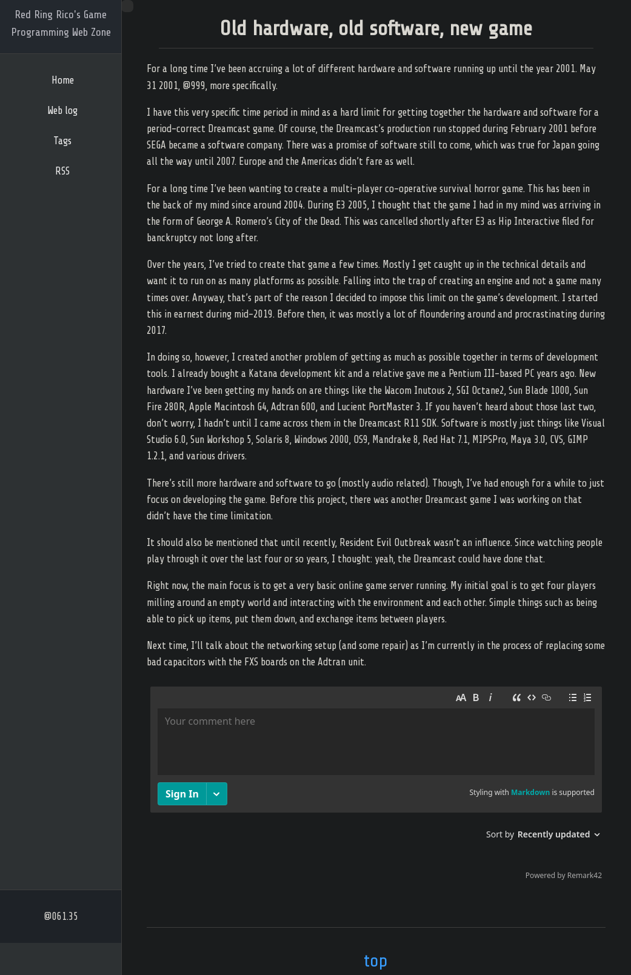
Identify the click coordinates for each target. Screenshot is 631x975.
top (376, 960)
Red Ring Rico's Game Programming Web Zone (61, 23)
